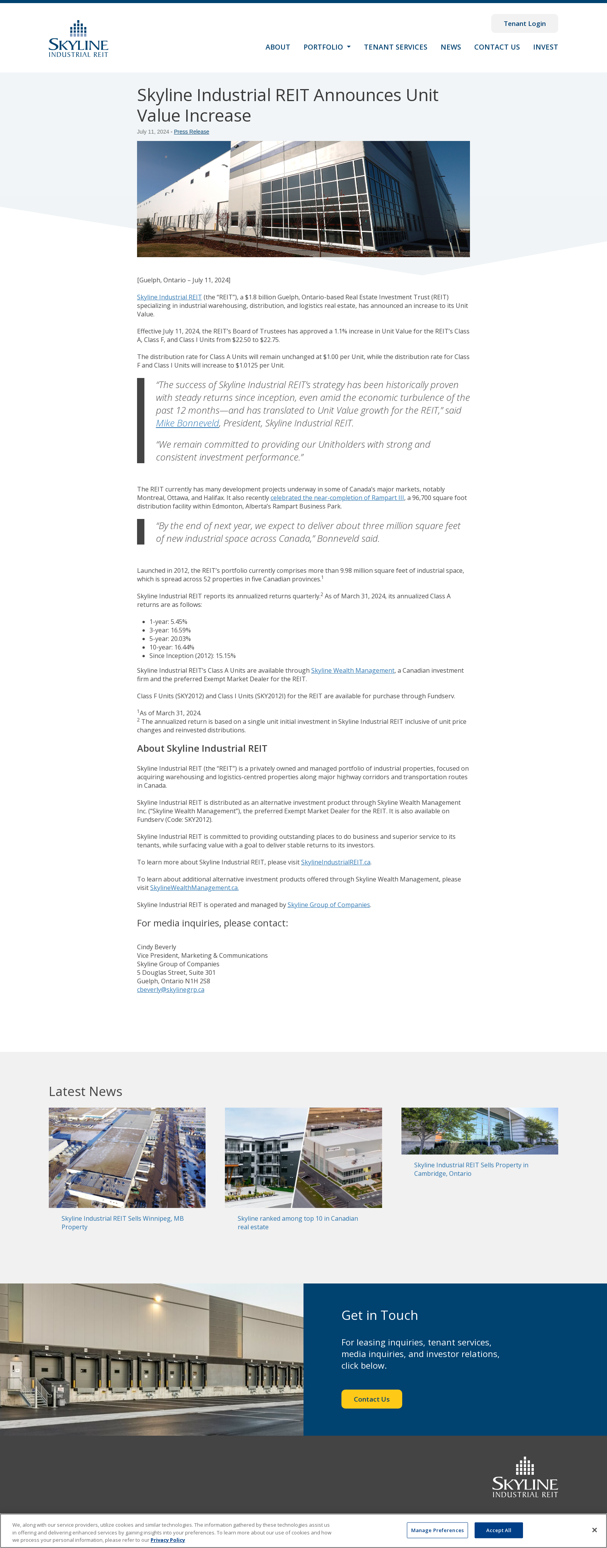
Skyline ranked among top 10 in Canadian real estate (298, 1222)
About (278, 47)
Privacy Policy (168, 1539)
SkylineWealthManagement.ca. (194, 887)
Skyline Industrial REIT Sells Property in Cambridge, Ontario (471, 1169)
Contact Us (497, 47)
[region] (303, 1531)
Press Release (191, 132)
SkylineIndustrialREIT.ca (335, 862)
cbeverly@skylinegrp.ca (170, 989)
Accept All (498, 1529)
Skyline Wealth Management (352, 670)
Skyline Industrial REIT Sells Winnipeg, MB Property (123, 1222)
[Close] (594, 1529)
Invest (545, 47)
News (451, 47)
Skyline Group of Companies (329, 904)
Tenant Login (525, 23)
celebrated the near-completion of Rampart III (337, 497)
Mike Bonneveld (187, 422)
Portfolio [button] (324, 47)
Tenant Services (395, 47)
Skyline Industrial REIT (169, 297)
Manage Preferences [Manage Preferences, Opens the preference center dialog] (437, 1529)
